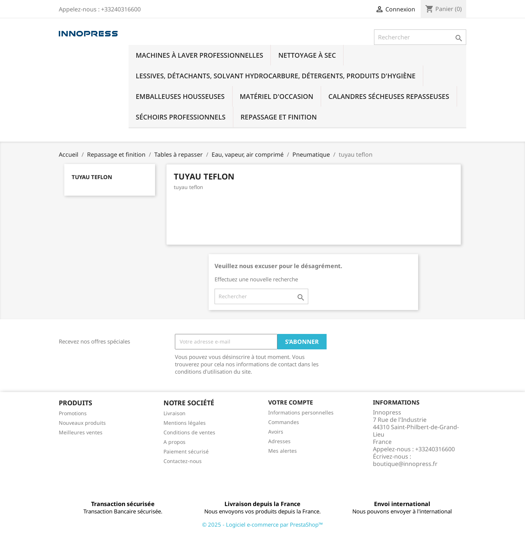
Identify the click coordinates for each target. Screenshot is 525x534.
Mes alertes (282, 450)
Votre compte (290, 402)
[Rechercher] (420, 37)
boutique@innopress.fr (405, 464)
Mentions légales (184, 422)
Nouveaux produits (82, 422)
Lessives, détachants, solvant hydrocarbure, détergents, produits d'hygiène (276, 75)
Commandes (283, 422)
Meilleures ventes (81, 432)
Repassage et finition (279, 117)
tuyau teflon (92, 177)
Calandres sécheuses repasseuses (388, 96)
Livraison (174, 413)
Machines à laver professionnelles (199, 55)
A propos (174, 441)
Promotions (73, 413)
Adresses (279, 441)
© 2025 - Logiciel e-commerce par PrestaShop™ (262, 524)
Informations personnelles (301, 412)
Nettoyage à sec (307, 55)
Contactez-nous (182, 461)
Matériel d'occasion (276, 96)
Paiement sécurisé (186, 451)
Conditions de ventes (189, 432)
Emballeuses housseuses (180, 96)
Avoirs (275, 431)
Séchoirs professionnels (181, 117)
